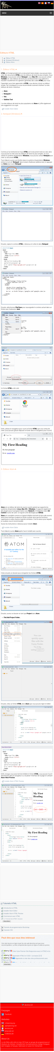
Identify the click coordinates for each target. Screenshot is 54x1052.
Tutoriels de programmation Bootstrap (16, 927)
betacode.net (7, 1031)
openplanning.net (8, 1026)
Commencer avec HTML (12, 916)
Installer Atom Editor (11, 109)
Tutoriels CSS (8, 930)
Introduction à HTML (10, 908)
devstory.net (7, 1028)
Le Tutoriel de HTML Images (13, 919)
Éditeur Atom (10, 62)
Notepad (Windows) (12, 60)
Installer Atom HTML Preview (14, 781)
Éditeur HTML (10, 58)
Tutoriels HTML (10, 903)
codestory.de (7, 1034)
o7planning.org (8, 1023)
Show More (7, 921)
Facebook (6, 1014)
